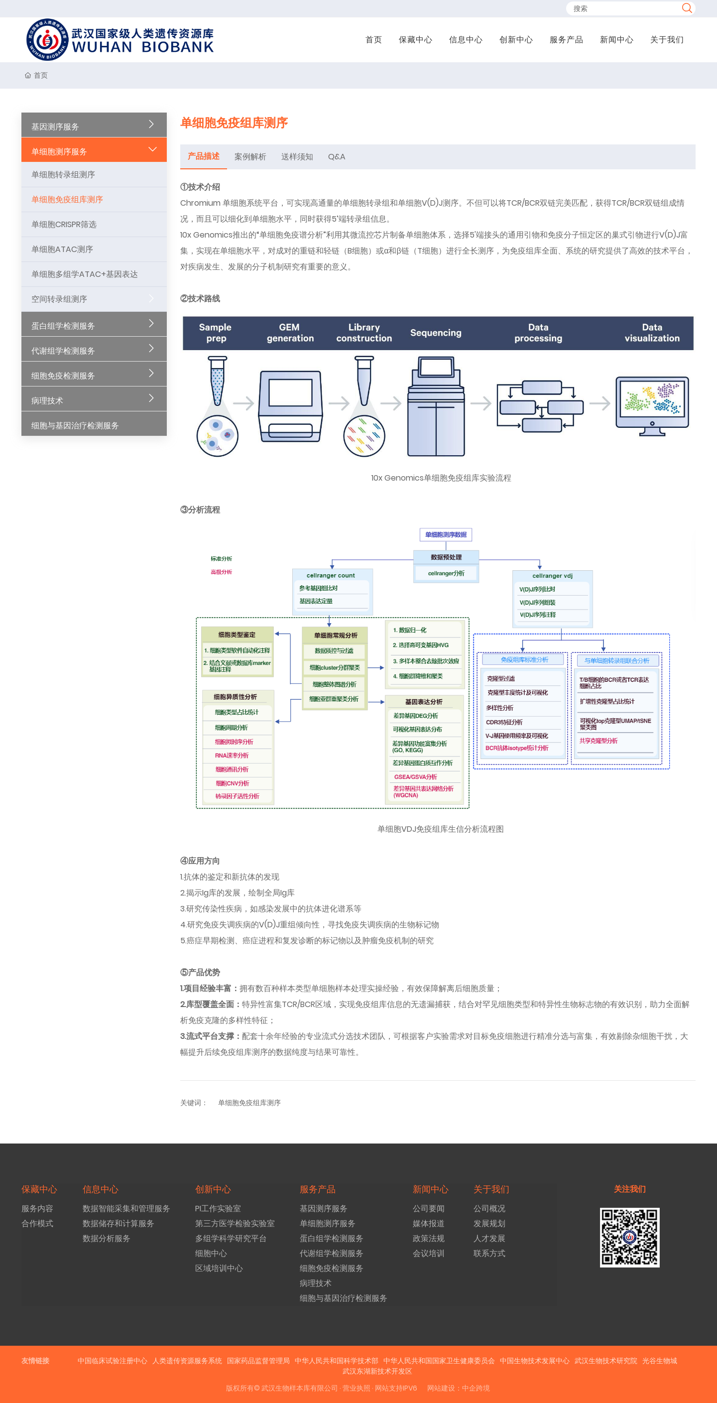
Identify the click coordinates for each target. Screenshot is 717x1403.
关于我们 (667, 39)
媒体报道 (429, 1223)
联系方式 (489, 1253)
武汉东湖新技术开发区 (377, 1371)
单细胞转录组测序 (63, 174)
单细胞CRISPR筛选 (64, 224)
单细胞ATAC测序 (62, 249)
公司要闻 (429, 1208)
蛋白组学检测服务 (63, 326)
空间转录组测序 (59, 299)
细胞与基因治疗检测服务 (75, 425)
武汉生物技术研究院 (606, 1361)
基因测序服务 (55, 126)
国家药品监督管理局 (258, 1361)
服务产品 (567, 39)
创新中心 (516, 39)
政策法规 (429, 1238)
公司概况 (489, 1208)
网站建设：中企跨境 (458, 1388)
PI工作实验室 (218, 1208)
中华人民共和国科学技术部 (336, 1361)
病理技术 (47, 400)
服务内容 (37, 1208)
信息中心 (466, 39)
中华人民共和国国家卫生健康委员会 (439, 1361)
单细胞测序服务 (59, 151)
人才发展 (489, 1238)
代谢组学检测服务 (63, 351)
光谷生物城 (659, 1361)
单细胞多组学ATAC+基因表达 (84, 274)
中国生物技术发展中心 (535, 1361)
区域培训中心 (219, 1268)
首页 (373, 39)
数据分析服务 (106, 1238)
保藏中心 (416, 39)
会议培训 (429, 1253)
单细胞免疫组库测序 (67, 199)
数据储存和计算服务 (118, 1223)
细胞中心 (211, 1253)
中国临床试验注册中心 (112, 1361)
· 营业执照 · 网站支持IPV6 (377, 1388)
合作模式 (37, 1223)
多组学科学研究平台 (231, 1238)
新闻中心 (617, 39)
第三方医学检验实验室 (235, 1223)
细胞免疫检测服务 (63, 376)
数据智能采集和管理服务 (126, 1208)
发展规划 (489, 1223)
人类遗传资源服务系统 (187, 1361)
